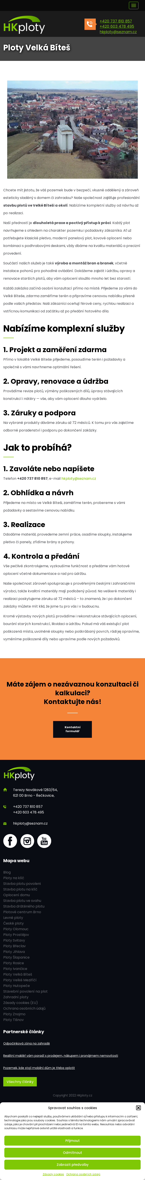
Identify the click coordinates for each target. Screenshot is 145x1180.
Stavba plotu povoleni (22, 883)
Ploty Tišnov (13, 1019)
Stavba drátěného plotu (23, 906)
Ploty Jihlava (14, 951)
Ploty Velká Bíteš (17, 974)
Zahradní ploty (16, 997)
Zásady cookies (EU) (20, 1002)
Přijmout (72, 1140)
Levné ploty (13, 917)
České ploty (13, 923)
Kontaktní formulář (73, 729)
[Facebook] (10, 841)
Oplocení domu (16, 894)
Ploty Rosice (13, 963)
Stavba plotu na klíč (20, 889)
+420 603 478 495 (117, 26)
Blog (7, 872)
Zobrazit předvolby (73, 1164)
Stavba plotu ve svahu (22, 900)
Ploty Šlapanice (16, 957)
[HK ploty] (36, 25)
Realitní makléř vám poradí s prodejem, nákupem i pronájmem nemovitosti (60, 1055)
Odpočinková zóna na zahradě (26, 1043)
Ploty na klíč (13, 877)
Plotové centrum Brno (22, 912)
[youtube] (44, 841)
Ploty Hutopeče (16, 985)
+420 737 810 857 (116, 21)
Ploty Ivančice (15, 968)
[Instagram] (27, 841)
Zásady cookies (53, 1174)
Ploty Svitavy (14, 940)
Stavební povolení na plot (25, 991)
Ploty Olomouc (16, 929)
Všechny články (20, 1081)
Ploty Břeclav (14, 946)
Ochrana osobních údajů (83, 1174)
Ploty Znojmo (14, 1014)
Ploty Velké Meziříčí (20, 980)
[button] (138, 1108)
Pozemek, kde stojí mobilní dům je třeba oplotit (39, 1068)
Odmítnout (72, 1152)
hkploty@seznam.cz (118, 31)
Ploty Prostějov (16, 934)
